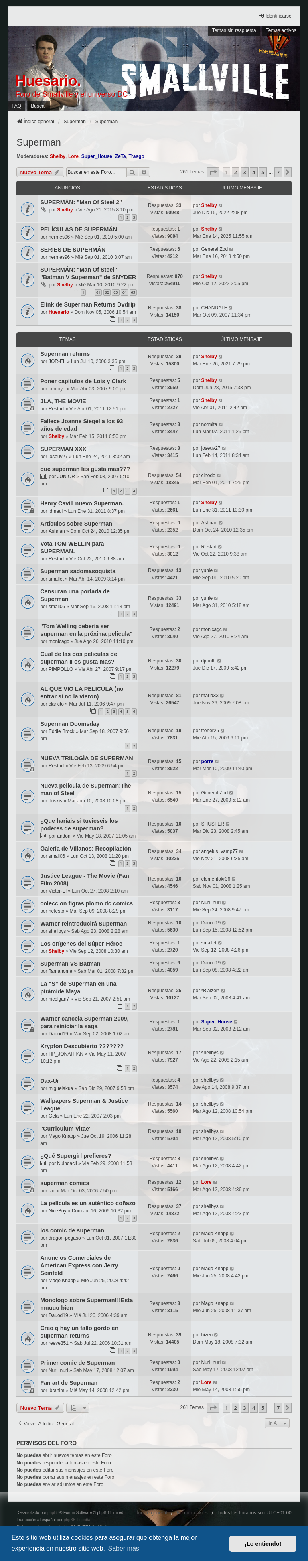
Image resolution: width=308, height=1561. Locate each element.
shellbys (57, 931)
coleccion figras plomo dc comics (86, 903)
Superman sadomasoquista (78, 571)
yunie (207, 570)
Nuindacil (67, 1163)
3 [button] (244, 172)
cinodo (208, 475)
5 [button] (262, 172)
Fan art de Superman (68, 1383)
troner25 (210, 730)
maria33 (209, 695)
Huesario (59, 312)
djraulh (208, 661)
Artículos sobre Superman (76, 523)
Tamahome (60, 971)
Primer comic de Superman (77, 1363)
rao (52, 1191)
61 (98, 292)
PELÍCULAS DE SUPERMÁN (78, 229)
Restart (56, 409)
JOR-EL (57, 361)
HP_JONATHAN (66, 1054)
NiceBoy (58, 1211)
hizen (207, 1335)
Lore (73, 156)
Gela (54, 1116)
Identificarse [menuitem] (275, 16)
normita (209, 424)
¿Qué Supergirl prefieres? (75, 1156)
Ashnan (57, 531)
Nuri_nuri (211, 902)
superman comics (64, 1183)
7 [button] (278, 172)
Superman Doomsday (69, 724)
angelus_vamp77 (219, 851)
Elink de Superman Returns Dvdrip (88, 304)
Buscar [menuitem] (38, 106)
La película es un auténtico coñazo (88, 1203)
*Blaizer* (210, 990)
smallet (56, 579)
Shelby (57, 156)
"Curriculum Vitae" (66, 1128)
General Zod (214, 249)
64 (124, 292)
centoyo (57, 389)
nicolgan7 (59, 999)
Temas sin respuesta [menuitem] (234, 30)
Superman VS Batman (70, 963)
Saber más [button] (123, 1548)
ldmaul (56, 511)
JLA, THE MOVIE (63, 401)
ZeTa (120, 156)
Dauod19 (211, 923)
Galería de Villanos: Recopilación (85, 848)
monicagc (59, 641)
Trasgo (136, 156)
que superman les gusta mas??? (85, 469)
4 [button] (253, 172)
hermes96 (59, 237)
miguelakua (61, 1088)
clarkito (56, 704)
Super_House (96, 156)
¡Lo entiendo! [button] (263, 1544)
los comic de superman (72, 1230)
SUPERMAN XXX (63, 449)
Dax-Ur (49, 1081)
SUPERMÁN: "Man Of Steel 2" (81, 202)
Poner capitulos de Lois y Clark (83, 381)
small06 (57, 606)
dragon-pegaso (65, 1238)
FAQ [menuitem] (16, 106)
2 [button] (235, 172)
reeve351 (59, 1343)
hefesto (56, 911)
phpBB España (77, 1520)
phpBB (53, 1512)
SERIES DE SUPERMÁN (72, 249)
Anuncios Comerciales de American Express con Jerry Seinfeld (79, 1265)
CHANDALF (214, 308)
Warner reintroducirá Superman (83, 923)
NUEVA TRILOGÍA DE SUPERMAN (86, 758)
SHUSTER (212, 824)
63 (115, 292)
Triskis (55, 801)
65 (133, 292)
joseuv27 (58, 456)
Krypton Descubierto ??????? (82, 1046)
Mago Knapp (62, 1136)
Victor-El (58, 891)
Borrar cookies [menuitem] (191, 1513)
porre (207, 761)
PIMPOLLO (61, 669)
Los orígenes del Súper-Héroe (81, 943)
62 (107, 292)
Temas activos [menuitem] (281, 30)
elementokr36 (215, 879)
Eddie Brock (62, 731)
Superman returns (65, 354)
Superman (38, 142)
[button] (213, 172)
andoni (64, 836)
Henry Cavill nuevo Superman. (82, 503)
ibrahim (56, 1390)
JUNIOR (66, 476)
